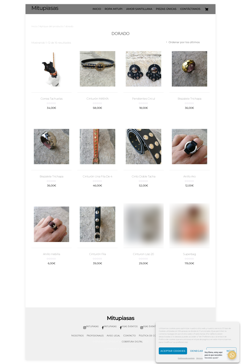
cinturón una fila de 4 (97, 176)
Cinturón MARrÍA (97, 98)
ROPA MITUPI (113, 8)
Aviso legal (113, 335)
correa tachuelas (52, 98)
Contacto (129, 335)
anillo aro (189, 176)
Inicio (34, 26)
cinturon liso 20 (143, 254)
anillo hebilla (51, 254)
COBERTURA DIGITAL (132, 342)
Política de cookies (186, 358)
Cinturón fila (97, 254)
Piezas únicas (166, 8)
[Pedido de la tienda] (187, 42)
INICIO (97, 8)
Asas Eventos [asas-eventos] (128, 326)
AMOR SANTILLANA (139, 8)
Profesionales (95, 335)
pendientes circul (143, 98)
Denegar (196, 350)
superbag (189, 254)
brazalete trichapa (189, 98)
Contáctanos (190, 8)
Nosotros (77, 335)
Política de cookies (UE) (153, 335)
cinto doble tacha (143, 176)
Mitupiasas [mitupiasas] (90, 326)
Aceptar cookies (172, 350)
